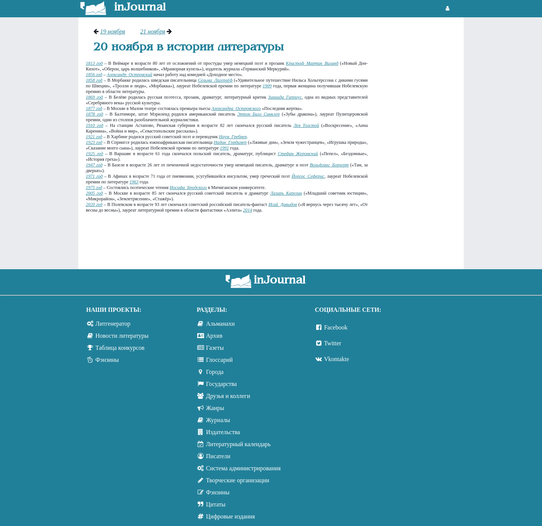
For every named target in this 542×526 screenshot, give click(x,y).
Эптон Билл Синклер (259, 114)
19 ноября (112, 31)
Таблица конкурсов (120, 348)
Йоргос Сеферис (308, 176)
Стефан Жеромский (298, 153)
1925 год (94, 153)
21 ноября (152, 31)
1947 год (94, 165)
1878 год (94, 114)
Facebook (335, 327)
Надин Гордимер (230, 142)
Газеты (215, 348)
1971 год (94, 176)
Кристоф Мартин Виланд (312, 63)
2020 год (94, 204)
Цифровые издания (230, 516)
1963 (134, 181)
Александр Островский (129, 74)
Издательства (223, 432)
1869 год (94, 97)
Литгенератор (113, 323)
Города (215, 372)
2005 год (94, 193)
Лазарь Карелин (286, 193)
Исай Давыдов (282, 204)
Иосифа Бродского (188, 187)
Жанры (215, 408)
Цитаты (215, 504)
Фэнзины (107, 360)
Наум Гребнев (233, 136)
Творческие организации (237, 480)
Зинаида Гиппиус (284, 97)
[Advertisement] (419, 141)
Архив (214, 335)
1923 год (94, 142)
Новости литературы (122, 335)
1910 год (94, 125)
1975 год (94, 187)
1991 (224, 148)
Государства (221, 384)
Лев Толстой (306, 125)
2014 (247, 210)
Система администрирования (243, 468)
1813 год (94, 63)
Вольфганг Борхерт (329, 165)
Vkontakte (336, 359)
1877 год (94, 108)
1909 (267, 85)
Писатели (218, 456)
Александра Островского (236, 108)
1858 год (94, 80)
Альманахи (220, 323)
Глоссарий (219, 360)
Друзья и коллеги (228, 396)
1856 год (94, 74)
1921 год (94, 136)
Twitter (332, 343)
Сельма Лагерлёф (215, 80)
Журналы (218, 420)
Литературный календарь (238, 444)
